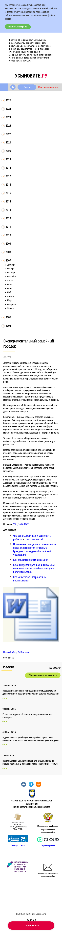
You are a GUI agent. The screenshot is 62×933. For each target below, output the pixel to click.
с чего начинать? (34, 539)
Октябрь (11, 272)
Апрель (10, 296)
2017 (8, 176)
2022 (8, 134)
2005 (8, 325)
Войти (27, 87)
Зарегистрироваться (48, 87)
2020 (8, 151)
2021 (8, 142)
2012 (8, 218)
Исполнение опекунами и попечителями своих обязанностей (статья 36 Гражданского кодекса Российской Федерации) (35, 549)
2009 (8, 243)
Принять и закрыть (17, 27)
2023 (8, 125)
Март (9, 300)
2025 (8, 108)
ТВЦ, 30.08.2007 (21, 524)
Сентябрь (11, 276)
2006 (8, 317)
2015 (8, 193)
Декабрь (11, 264)
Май (9, 292)
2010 (8, 235)
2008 (8, 252)
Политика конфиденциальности (31, 913)
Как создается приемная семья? (30, 559)
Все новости (55, 668)
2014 (8, 201)
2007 (8, 260)
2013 (8, 210)
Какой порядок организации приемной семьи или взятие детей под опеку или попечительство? (34, 568)
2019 (8, 159)
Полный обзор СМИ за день (16, 652)
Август (10, 280)
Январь (10, 308)
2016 (8, 184)
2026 (8, 100)
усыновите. (31, 75)
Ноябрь (11, 268)
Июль (10, 284)
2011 (8, 226)
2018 (8, 167)
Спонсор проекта (18, 845)
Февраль (11, 304)
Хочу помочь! (31, 925)
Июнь (10, 288)
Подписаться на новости (43, 675)
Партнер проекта (48, 845)
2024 (8, 117)
